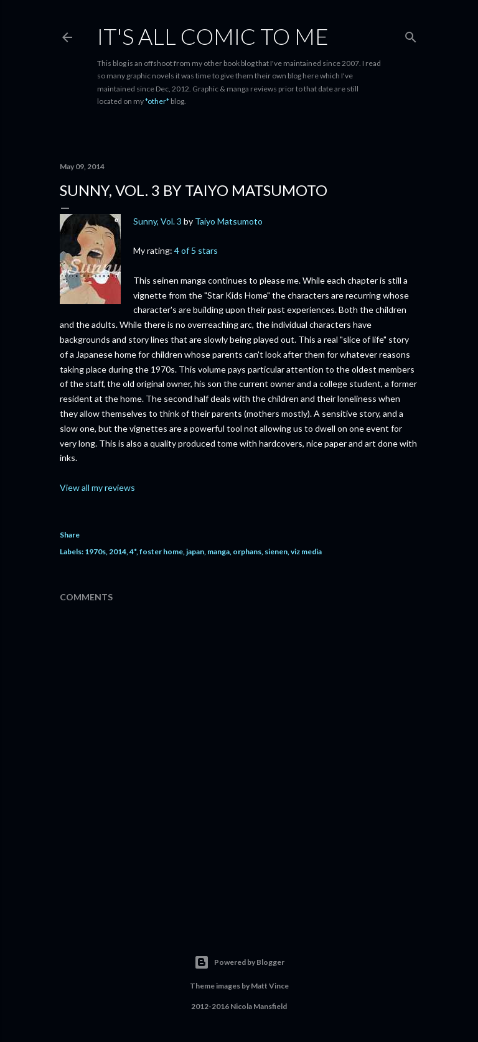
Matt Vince (270, 985)
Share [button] (70, 534)
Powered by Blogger (239, 962)
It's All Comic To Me (213, 36)
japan (195, 551)
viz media (306, 551)
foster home (161, 551)
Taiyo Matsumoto (229, 221)
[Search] (410, 34)
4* (132, 551)
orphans (247, 551)
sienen (276, 551)
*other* (157, 101)
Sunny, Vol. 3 (157, 221)
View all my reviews (97, 487)
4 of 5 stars (196, 250)
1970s (95, 551)
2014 (117, 551)
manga (218, 551)
